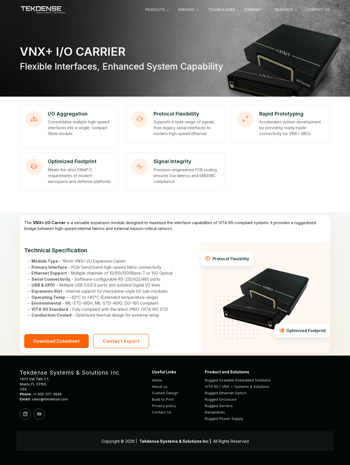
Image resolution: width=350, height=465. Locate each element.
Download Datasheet (56, 341)
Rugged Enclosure (220, 399)
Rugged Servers (219, 406)
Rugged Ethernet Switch (226, 393)
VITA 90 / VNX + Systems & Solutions (237, 386)
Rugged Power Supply (224, 418)
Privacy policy (164, 406)
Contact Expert (121, 341)
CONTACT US (318, 10)
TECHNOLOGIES (221, 10)
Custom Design (165, 393)
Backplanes (215, 412)
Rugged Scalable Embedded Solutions (238, 380)
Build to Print (163, 399)
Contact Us (161, 412)
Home (157, 380)
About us (159, 386)
